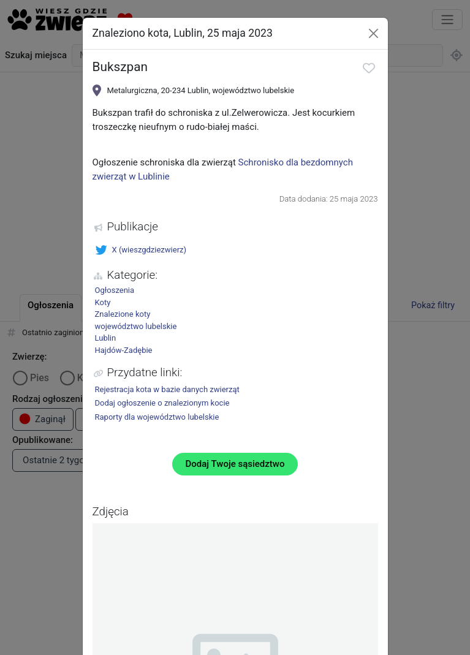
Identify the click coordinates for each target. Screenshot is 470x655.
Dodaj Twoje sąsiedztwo (235, 463)
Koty (103, 302)
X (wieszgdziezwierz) (141, 250)
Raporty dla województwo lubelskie (157, 417)
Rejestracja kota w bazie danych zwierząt (167, 389)
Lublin (105, 338)
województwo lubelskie (136, 326)
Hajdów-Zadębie (124, 350)
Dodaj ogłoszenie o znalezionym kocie (162, 402)
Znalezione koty (123, 314)
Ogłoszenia (115, 290)
